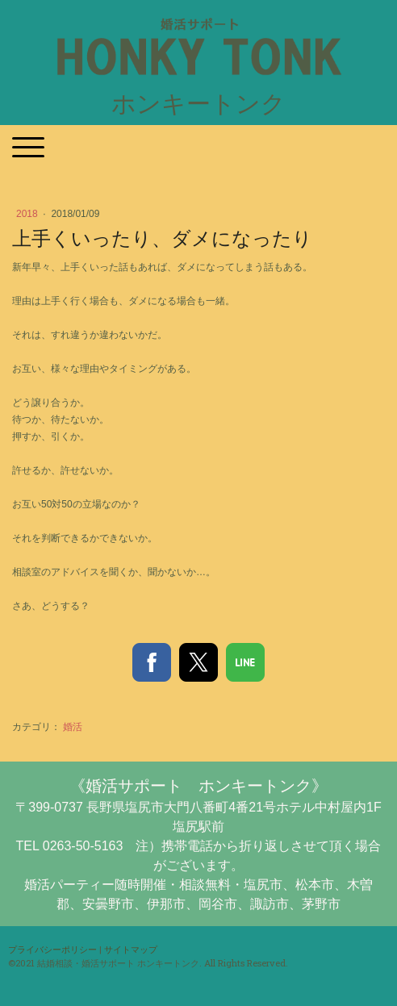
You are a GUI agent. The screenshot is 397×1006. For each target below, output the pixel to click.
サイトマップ (130, 949)
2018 (28, 213)
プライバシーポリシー (52, 949)
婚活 (72, 727)
